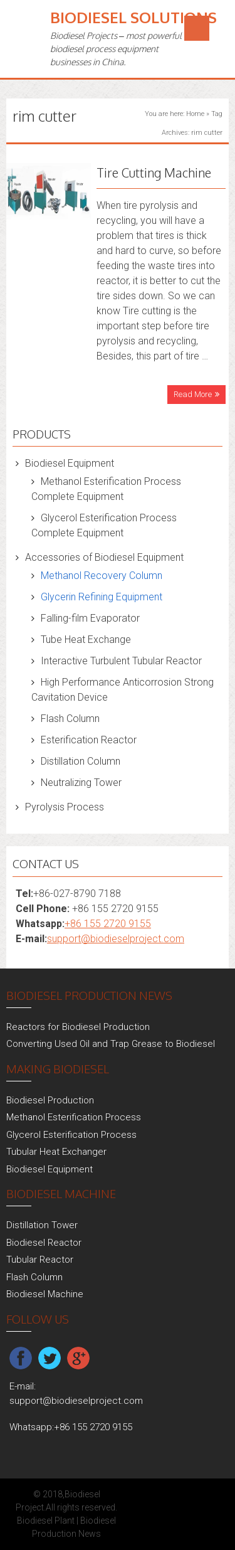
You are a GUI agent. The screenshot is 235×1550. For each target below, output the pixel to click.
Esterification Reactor (89, 740)
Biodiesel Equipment (69, 463)
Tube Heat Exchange (86, 639)
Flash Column (70, 719)
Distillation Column (80, 761)
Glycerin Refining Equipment (101, 597)
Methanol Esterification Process (73, 1117)
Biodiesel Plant (46, 1520)
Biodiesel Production (50, 1100)
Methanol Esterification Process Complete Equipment (106, 488)
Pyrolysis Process (64, 807)
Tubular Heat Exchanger (56, 1151)
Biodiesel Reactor (43, 1242)
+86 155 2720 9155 (108, 924)
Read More (193, 394)
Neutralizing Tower (81, 782)
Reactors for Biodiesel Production (78, 1026)
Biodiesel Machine (44, 1294)
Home (195, 114)
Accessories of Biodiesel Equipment (104, 557)
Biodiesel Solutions (133, 17)
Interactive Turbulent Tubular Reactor (121, 661)
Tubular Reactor (39, 1259)
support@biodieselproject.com (115, 939)
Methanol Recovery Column (101, 575)
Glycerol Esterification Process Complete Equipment (104, 525)
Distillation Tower (42, 1225)
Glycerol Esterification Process (71, 1134)
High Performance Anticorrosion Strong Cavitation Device (122, 689)
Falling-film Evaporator (90, 618)
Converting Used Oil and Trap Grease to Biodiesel (110, 1043)
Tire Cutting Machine (154, 172)
